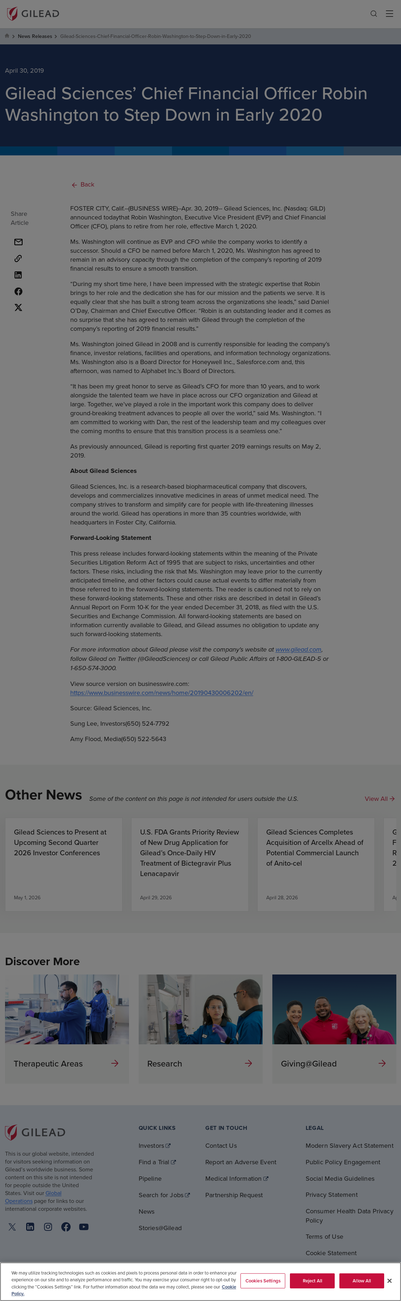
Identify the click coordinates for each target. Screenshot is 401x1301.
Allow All (362, 1280)
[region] (200, 1281)
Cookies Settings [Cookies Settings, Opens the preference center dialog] (263, 1280)
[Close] (389, 1280)
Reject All (312, 1280)
